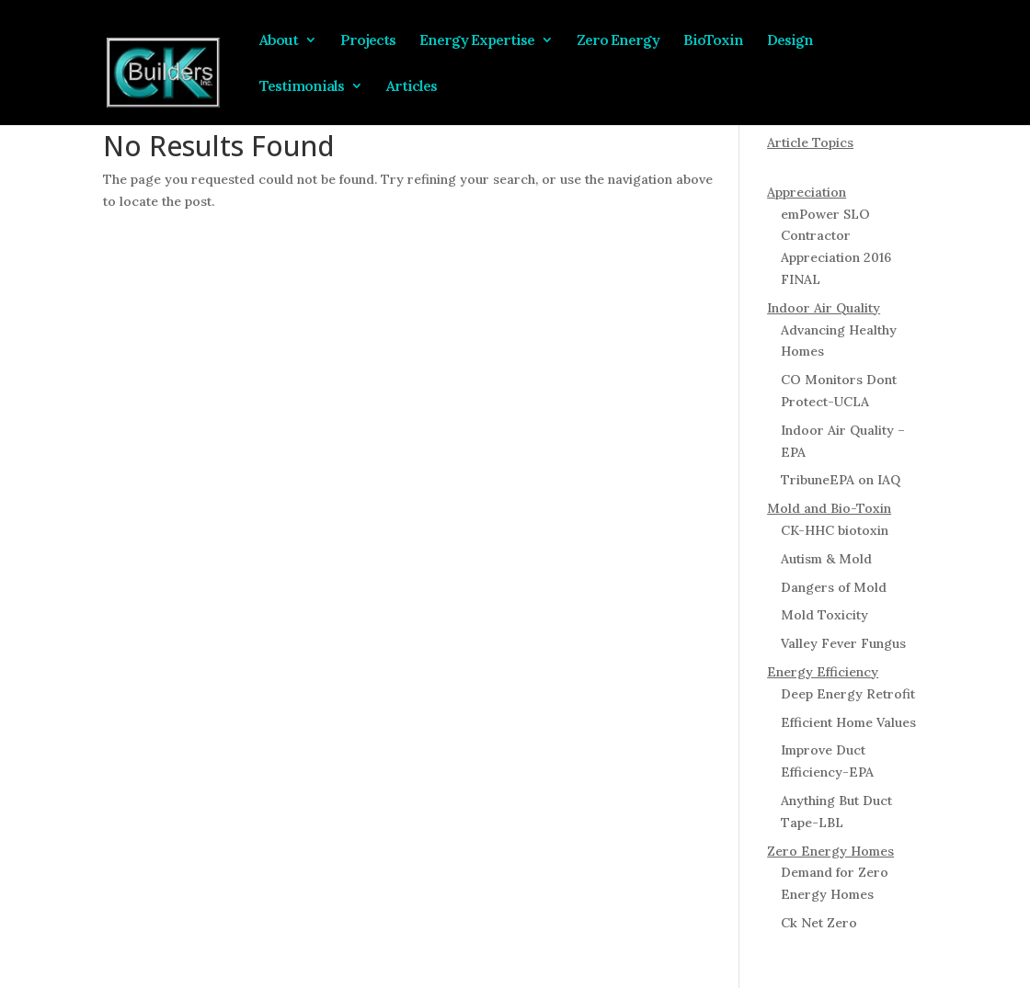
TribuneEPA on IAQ (840, 479)
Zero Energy (618, 41)
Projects (367, 41)
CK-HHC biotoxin (834, 530)
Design (790, 41)
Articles (411, 87)
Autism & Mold (826, 559)
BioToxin (713, 41)
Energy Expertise (476, 41)
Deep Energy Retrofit (848, 694)
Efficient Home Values (848, 722)
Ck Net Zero (819, 922)
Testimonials (301, 87)
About (278, 41)
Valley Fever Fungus (843, 643)
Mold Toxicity (824, 615)
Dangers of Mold (834, 587)
